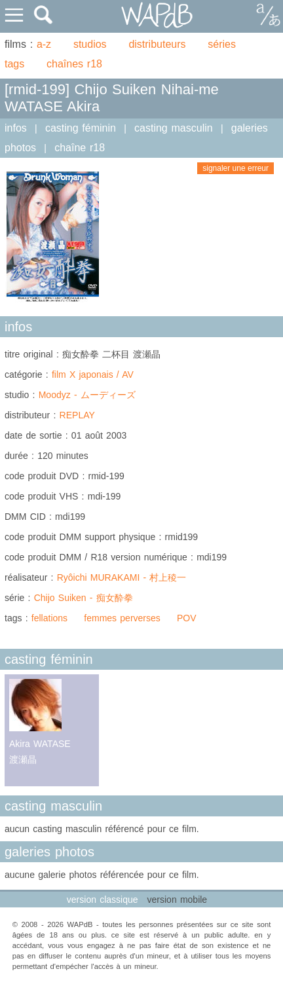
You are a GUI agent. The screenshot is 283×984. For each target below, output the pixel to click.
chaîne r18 (79, 147)
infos (16, 128)
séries (222, 44)
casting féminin (80, 128)
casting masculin (173, 128)
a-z (44, 44)
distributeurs (156, 44)
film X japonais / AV (93, 374)
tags (14, 63)
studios (90, 44)
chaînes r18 (74, 63)
